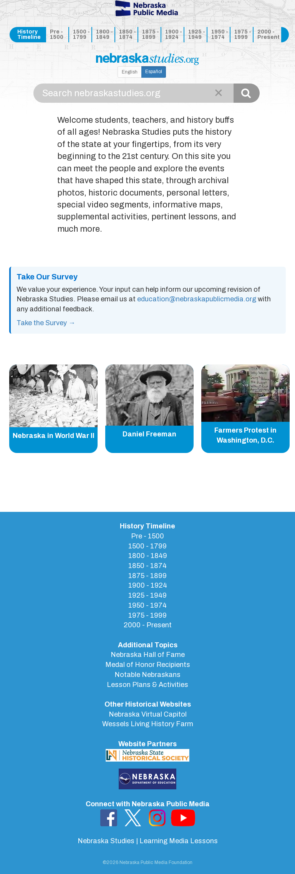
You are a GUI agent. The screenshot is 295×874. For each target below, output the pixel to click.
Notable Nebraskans (147, 674)
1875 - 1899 (150, 34)
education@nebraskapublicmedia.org (196, 299)
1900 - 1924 (173, 34)
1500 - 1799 (81, 34)
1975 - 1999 (242, 34)
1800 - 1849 (104, 34)
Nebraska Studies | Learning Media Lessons (148, 841)
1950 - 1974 (219, 34)
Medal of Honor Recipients (147, 664)
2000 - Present (267, 34)
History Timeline (29, 34)
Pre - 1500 (56, 34)
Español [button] (153, 71)
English (130, 72)
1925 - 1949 (196, 34)
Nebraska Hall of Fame (148, 654)
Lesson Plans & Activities (147, 685)
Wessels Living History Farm (147, 724)
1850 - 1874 (127, 34)
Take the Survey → (46, 323)
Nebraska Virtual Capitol (148, 714)
